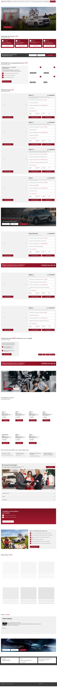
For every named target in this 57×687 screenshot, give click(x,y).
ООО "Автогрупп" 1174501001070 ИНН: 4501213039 (45, 658)
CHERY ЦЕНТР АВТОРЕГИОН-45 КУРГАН (9, 1)
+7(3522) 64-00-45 (47, 1)
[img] (4, 1)
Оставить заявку (50, 55)
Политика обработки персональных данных (44, 659)
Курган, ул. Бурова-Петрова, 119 (39, 1)
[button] (53, 1)
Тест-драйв (45, 82)
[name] (33, 55)
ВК (53, 683)
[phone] (41, 55)
